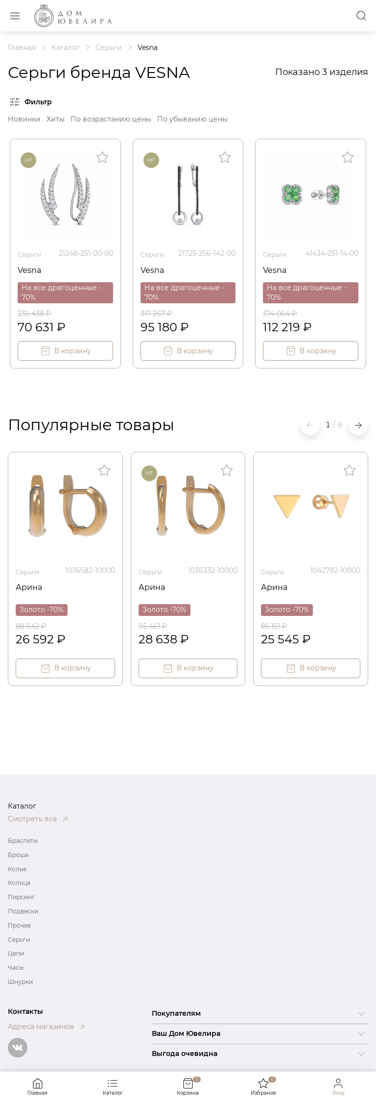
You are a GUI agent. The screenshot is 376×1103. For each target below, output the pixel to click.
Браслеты (23, 840)
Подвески (23, 911)
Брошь (18, 854)
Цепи (16, 953)
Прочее (19, 925)
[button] (358, 424)
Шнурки (20, 981)
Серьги (31, 253)
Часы (16, 967)
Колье (17, 869)
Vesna (31, 268)
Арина (30, 584)
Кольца (19, 882)
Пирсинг (21, 897)
